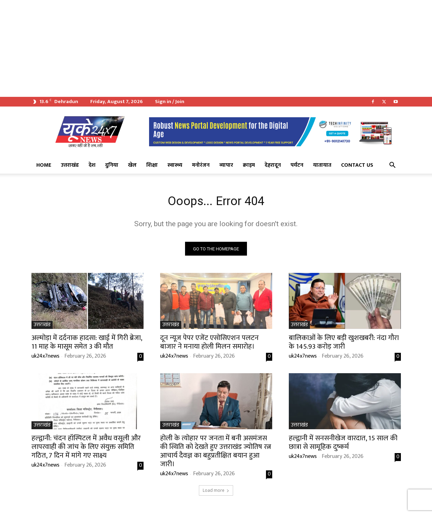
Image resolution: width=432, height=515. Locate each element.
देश (92, 165)
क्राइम (249, 165)
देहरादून (273, 165)
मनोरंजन (201, 165)
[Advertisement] (207, 48)
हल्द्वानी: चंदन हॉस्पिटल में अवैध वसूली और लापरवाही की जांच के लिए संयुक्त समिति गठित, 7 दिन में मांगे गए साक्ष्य (86, 449)
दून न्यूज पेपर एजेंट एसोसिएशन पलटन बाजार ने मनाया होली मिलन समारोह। (209, 344)
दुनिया (111, 165)
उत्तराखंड (70, 165)
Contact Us (357, 165)
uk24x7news (45, 359)
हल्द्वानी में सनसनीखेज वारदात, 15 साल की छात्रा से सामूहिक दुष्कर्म (343, 445)
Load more (216, 493)
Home (43, 165)
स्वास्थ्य (174, 165)
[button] (392, 165)
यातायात (322, 165)
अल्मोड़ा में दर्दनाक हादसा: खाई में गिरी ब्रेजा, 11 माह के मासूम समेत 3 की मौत (86, 344)
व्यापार (226, 165)
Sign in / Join (169, 101)
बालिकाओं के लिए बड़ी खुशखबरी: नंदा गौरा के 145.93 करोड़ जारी (344, 344)
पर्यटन (297, 165)
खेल (132, 165)
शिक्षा (152, 165)
